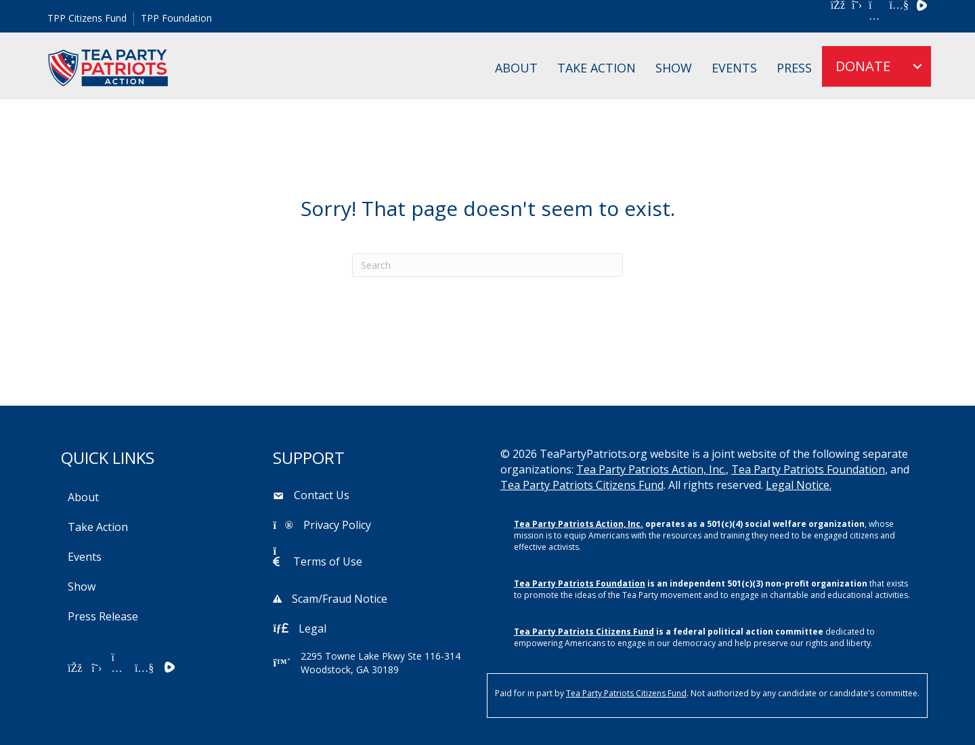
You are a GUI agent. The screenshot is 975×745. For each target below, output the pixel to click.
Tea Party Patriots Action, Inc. (651, 469)
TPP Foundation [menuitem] (176, 18)
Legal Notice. (798, 484)
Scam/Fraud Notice (339, 598)
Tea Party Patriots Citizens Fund (582, 484)
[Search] (487, 265)
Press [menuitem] (794, 68)
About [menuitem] (516, 68)
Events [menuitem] (734, 68)
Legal (312, 628)
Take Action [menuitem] (596, 68)
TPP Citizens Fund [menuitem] (87, 18)
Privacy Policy (337, 524)
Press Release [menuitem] (103, 616)
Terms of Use (327, 561)
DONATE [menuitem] (863, 66)
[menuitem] (917, 66)
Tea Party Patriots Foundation (808, 469)
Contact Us (321, 495)
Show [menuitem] (673, 68)
